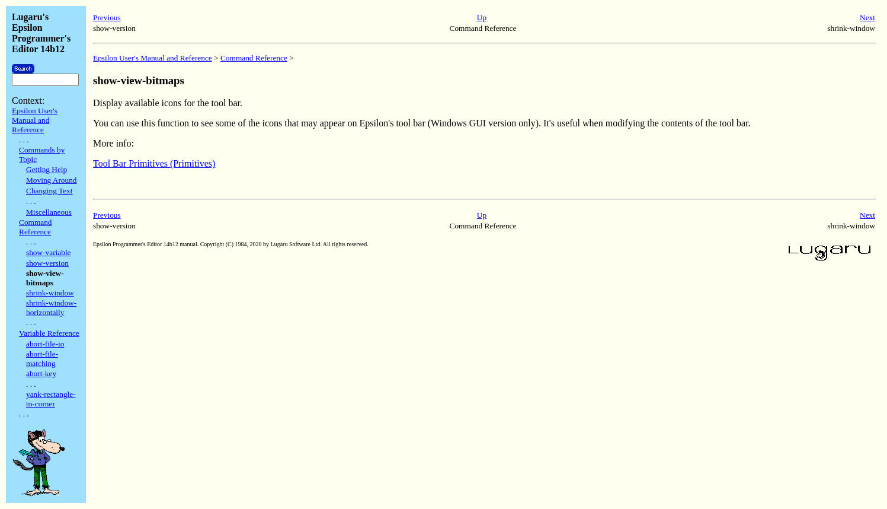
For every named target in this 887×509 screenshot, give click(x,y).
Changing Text (49, 190)
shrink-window (50, 292)
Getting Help (46, 169)
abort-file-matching (42, 358)
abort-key (41, 373)
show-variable (48, 252)
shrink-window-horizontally (51, 307)
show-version (47, 263)
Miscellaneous (49, 212)
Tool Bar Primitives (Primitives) (154, 163)
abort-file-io (45, 343)
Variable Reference (49, 333)
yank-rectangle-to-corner (51, 399)
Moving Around (51, 180)
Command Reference (35, 227)
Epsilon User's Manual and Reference (34, 120)
